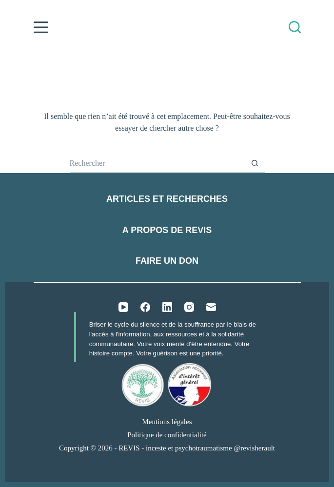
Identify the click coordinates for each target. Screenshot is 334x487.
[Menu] (41, 27)
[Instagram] (189, 307)
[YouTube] (123, 307)
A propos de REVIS (167, 230)
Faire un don (167, 261)
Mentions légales (167, 422)
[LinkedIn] (167, 307)
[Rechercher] (295, 27)
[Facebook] (145, 307)
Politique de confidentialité (166, 435)
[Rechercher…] (157, 163)
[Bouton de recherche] (255, 163)
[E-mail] (211, 307)
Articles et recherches (167, 199)
